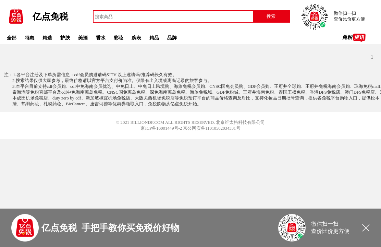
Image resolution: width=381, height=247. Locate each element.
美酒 (83, 37)
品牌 (172, 37)
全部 (11, 37)
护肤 (65, 37)
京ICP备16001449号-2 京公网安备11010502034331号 (190, 128)
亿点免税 (50, 17)
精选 (47, 37)
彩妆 (118, 37)
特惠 (29, 37)
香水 (101, 37)
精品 (154, 37)
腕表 (136, 37)
